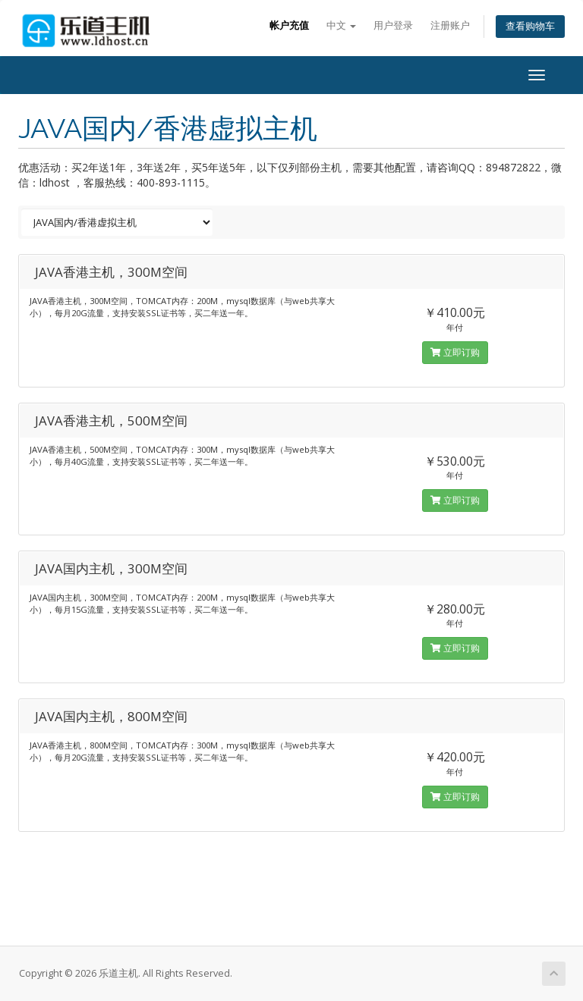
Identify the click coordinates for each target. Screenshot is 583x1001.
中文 (341, 25)
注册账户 (450, 25)
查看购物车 (530, 26)
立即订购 (455, 352)
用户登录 (393, 25)
